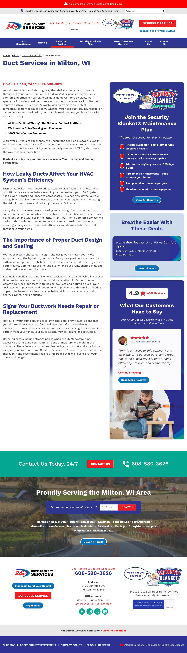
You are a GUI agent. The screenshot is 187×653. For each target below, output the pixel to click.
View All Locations (115, 627)
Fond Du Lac (121, 521)
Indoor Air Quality (32, 55)
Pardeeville (105, 525)
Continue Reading (129, 372)
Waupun (151, 525)
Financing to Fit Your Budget (156, 31)
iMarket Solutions (134, 641)
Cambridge (88, 521)
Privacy (167, 606)
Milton (15, 55)
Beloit (74, 521)
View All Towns (93, 540)
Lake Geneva (55, 525)
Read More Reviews (133, 379)
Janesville (37, 525)
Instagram (90, 609)
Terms (171, 606)
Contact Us (100, 463)
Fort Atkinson (141, 521)
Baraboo (42, 521)
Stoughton (135, 525)
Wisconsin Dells (102, 529)
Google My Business (105, 609)
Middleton (87, 525)
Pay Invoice (33, 604)
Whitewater (81, 529)
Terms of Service (155, 604)
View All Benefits (147, 200)
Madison (72, 525)
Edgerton (104, 521)
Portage (120, 525)
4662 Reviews (156, 293)
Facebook (82, 609)
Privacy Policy (146, 604)
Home (6, 55)
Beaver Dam (59, 521)
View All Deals (147, 268)
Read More (116, 3)
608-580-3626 (74, 27)
